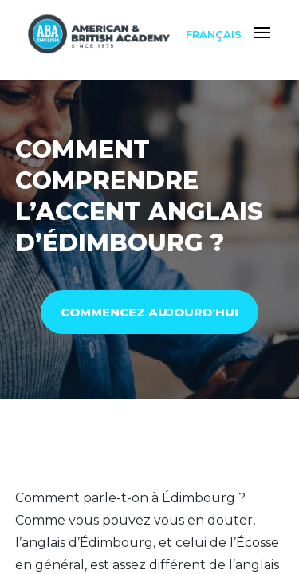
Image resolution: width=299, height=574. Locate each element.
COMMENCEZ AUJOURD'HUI (149, 312)
